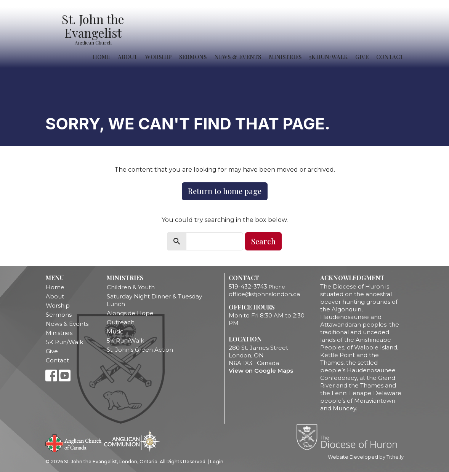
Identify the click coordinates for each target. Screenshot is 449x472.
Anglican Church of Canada (73, 442)
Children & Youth (131, 287)
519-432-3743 (248, 286)
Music (115, 331)
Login (216, 461)
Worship (158, 57)
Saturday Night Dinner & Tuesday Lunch (154, 300)
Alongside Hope (130, 313)
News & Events (237, 57)
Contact (390, 57)
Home (101, 57)
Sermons (193, 57)
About (128, 57)
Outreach (121, 322)
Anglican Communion (132, 441)
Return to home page (224, 191)
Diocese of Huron (349, 437)
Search (263, 241)
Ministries (285, 57)
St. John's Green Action (140, 349)
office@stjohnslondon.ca (264, 294)
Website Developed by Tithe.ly (366, 457)
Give (362, 57)
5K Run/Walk (328, 57)
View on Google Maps (261, 370)
